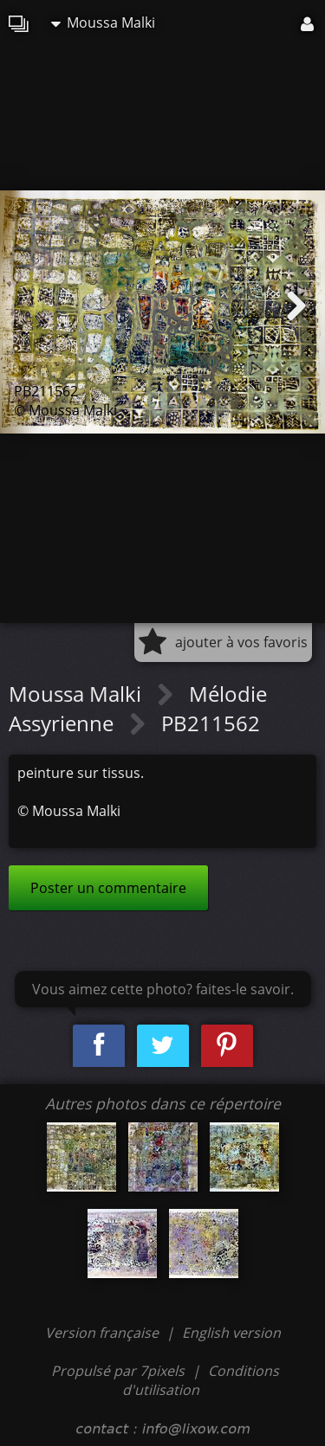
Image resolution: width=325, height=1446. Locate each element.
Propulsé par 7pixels (118, 1370)
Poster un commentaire (108, 887)
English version (231, 1332)
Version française (103, 1332)
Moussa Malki (103, 22)
